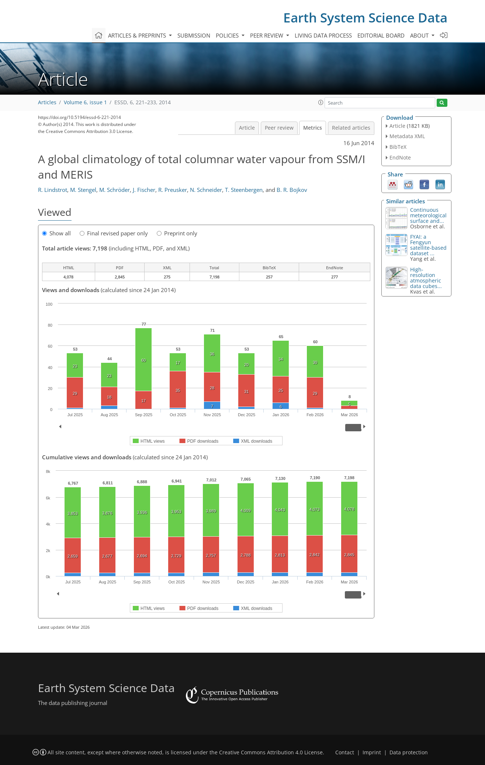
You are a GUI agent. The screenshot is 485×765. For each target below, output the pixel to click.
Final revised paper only (114, 233)
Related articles (351, 127)
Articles (47, 102)
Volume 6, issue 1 (85, 102)
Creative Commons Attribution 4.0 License (271, 752)
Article (247, 127)
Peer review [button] (267, 35)
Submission (193, 35)
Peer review (279, 127)
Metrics (312, 127)
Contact (344, 752)
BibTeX (397, 146)
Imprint (372, 752)
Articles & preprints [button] (137, 35)
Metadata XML (407, 136)
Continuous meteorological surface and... (428, 215)
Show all (56, 233)
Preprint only (177, 233)
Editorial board (381, 35)
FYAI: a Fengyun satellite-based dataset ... (428, 245)
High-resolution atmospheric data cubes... (426, 277)
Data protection (408, 752)
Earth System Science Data (365, 17)
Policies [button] (228, 35)
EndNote (400, 157)
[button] (320, 102)
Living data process (323, 35)
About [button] (420, 35)
